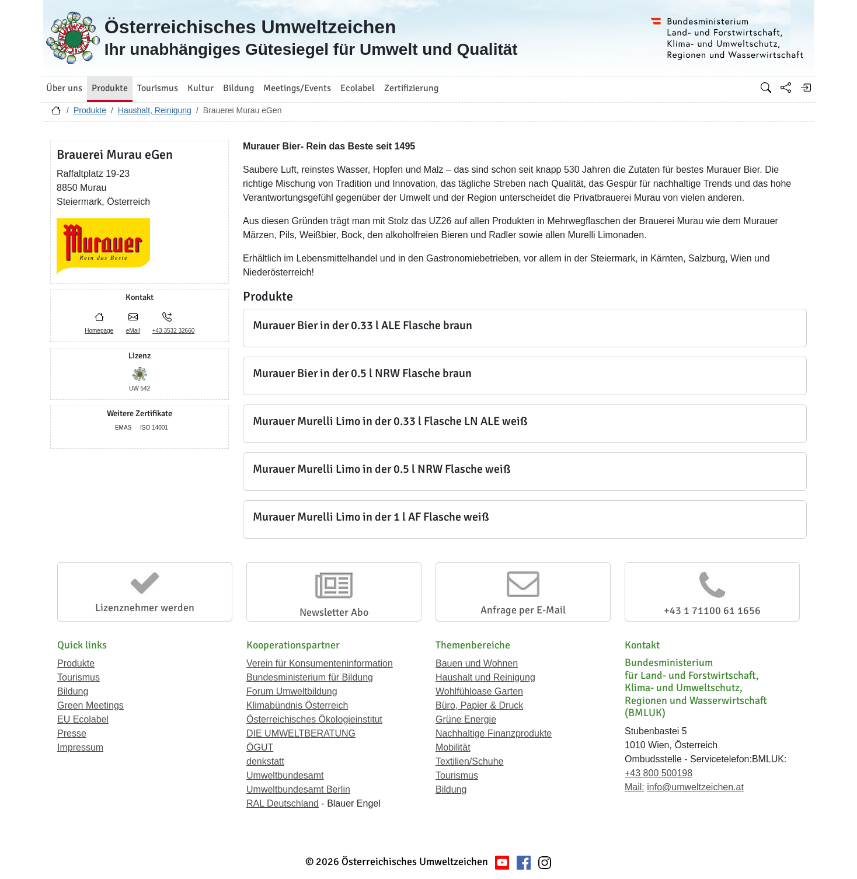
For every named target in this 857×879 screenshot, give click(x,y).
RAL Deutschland (282, 803)
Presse (71, 733)
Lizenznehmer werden (144, 607)
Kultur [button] (200, 88)
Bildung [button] (238, 88)
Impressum (80, 747)
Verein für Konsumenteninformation (319, 663)
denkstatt (265, 761)
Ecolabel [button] (357, 88)
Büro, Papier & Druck (479, 705)
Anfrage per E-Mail (523, 610)
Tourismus (78, 677)
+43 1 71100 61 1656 (712, 610)
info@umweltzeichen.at (695, 787)
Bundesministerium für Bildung (309, 677)
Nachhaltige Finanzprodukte (494, 733)
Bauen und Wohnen (477, 663)
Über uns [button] (64, 88)
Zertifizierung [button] (411, 88)
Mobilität (453, 747)
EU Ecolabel (83, 719)
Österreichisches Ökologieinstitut (314, 719)
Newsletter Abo (333, 612)
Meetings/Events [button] (297, 88)
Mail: (635, 787)
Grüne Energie (466, 719)
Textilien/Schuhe (470, 761)
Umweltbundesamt (285, 775)
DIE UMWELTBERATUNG (301, 733)
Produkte (90, 110)
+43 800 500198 (658, 773)
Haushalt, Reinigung (154, 110)
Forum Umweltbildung (291, 691)
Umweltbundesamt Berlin (298, 789)
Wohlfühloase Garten (479, 691)
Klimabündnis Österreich (297, 705)
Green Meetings (90, 705)
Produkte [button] (110, 88)
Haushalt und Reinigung (485, 677)
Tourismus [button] (157, 88)
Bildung (72, 691)
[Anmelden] (805, 87)
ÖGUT (259, 747)
